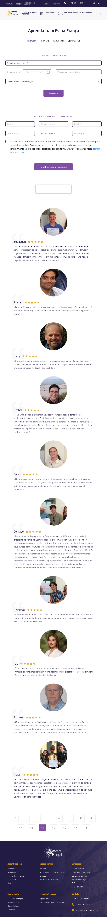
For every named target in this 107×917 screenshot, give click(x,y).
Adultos (43, 868)
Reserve (53, 93)
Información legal (79, 879)
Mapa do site (77, 886)
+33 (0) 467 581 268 (83, 904)
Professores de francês (49, 879)
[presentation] (53, 189)
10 (81, 817)
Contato (89, 12)
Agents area (45, 898)
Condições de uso (79, 875)
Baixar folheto (14, 905)
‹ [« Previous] (15, 817)
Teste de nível (13, 902)
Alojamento (68, 12)
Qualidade (12, 879)
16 (64, 827)
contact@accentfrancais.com (85, 910)
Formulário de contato (81, 898)
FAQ (73, 882)
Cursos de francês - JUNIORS (47, 13)
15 (53, 827)
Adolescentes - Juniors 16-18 (52, 871)
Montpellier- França (16, 875)
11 (92, 817)
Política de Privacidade (81, 871)
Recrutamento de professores (52, 902)
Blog (84, 12)
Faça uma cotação (15, 898)
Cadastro (11, 909)
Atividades (77, 12)
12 (20, 827)
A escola (60, 13)
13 (31, 827)
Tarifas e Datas (78, 868)
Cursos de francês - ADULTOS (29, 13)
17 (75, 827)
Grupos (43, 875)
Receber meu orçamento (53, 166)
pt (100, 13)
